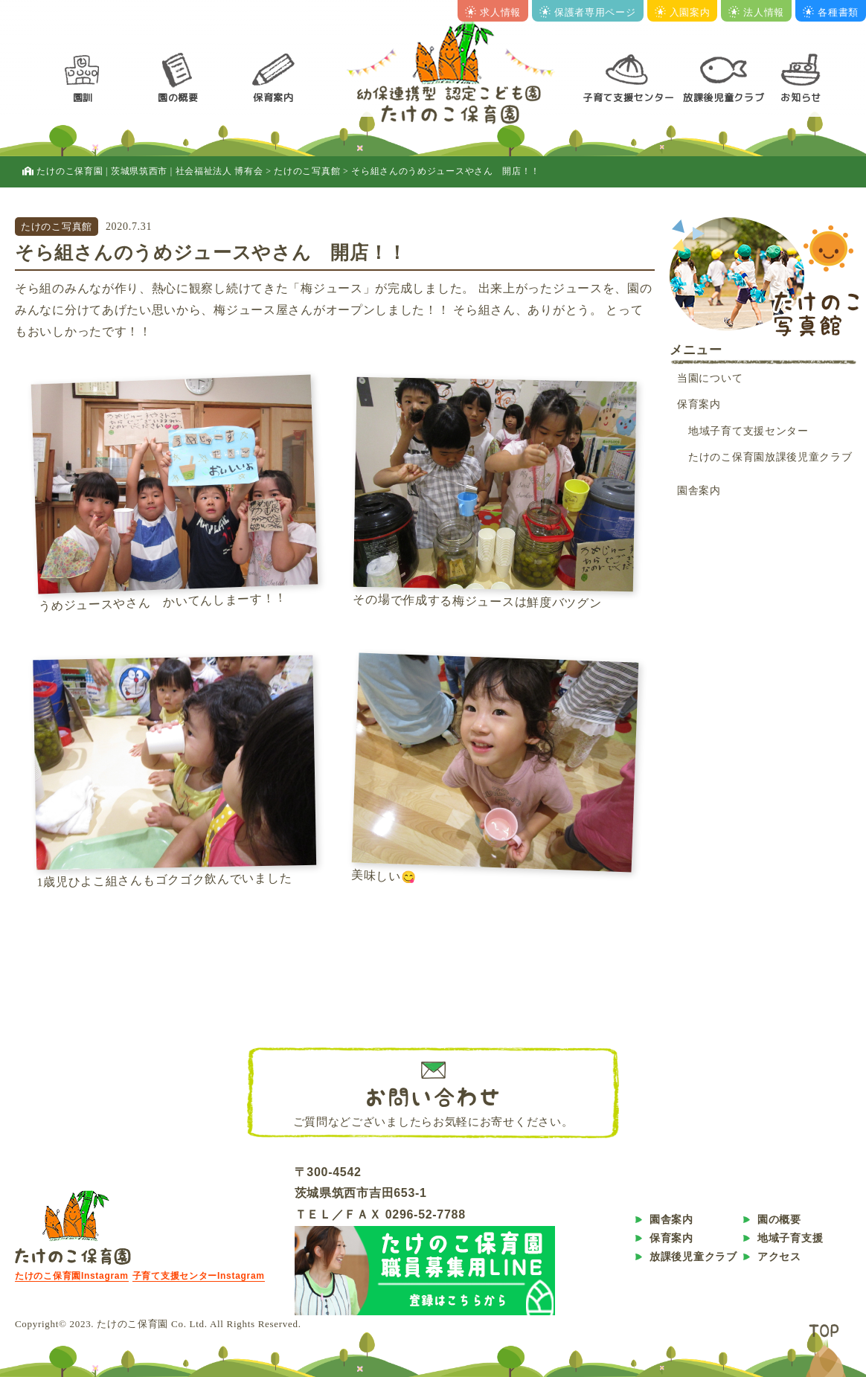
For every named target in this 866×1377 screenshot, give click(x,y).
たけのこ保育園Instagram (72, 1276)
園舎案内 (699, 490)
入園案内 (683, 12)
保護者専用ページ (587, 12)
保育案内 (273, 97)
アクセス (779, 1256)
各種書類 (831, 12)
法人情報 (756, 12)
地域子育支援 (790, 1238)
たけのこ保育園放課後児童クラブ (770, 457)
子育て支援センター (628, 97)
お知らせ (800, 97)
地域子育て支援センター (748, 431)
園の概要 (178, 97)
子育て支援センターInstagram (198, 1276)
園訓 (83, 97)
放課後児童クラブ (724, 97)
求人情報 (493, 12)
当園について (709, 378)
